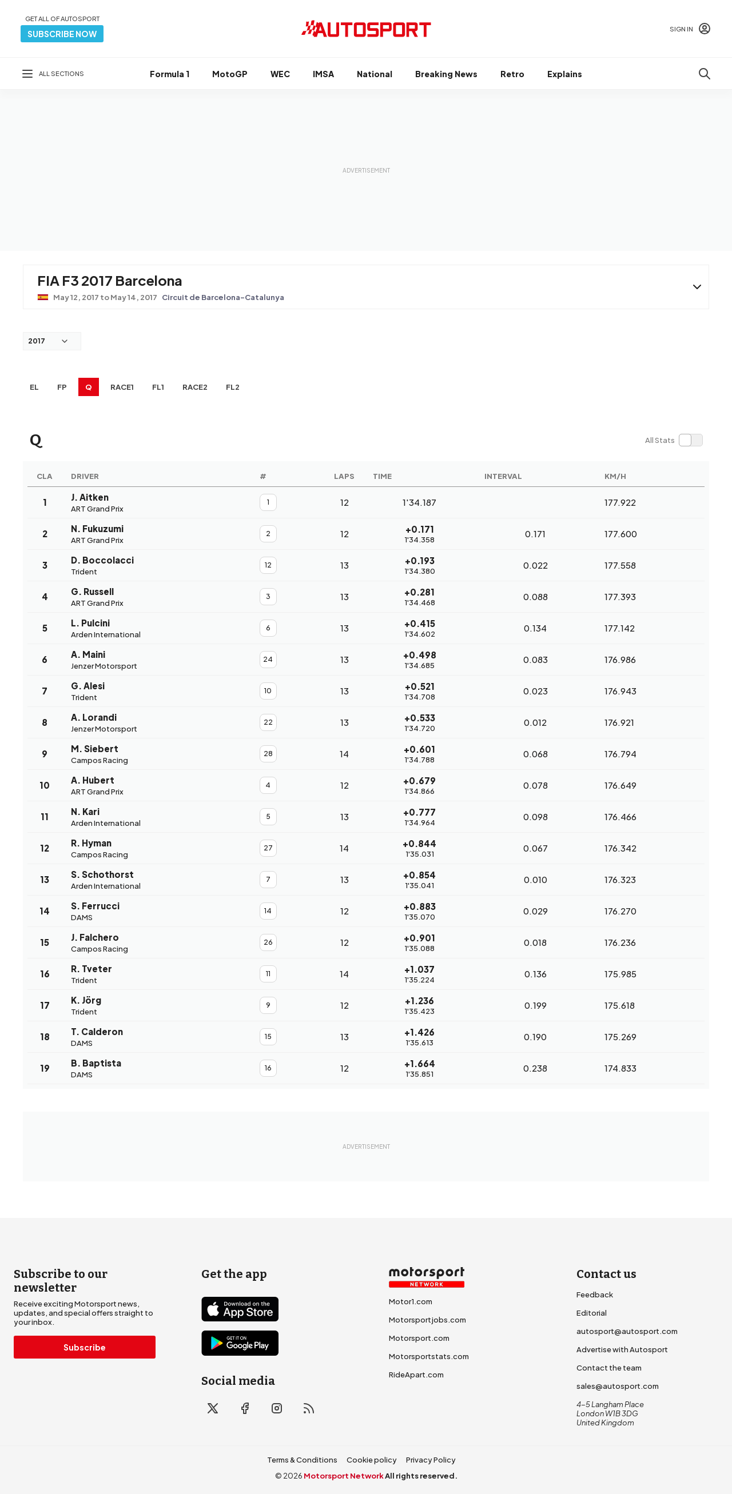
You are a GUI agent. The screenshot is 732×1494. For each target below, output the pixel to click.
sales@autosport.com (617, 1386)
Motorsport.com (419, 1338)
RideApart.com (416, 1374)
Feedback (594, 1294)
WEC (280, 74)
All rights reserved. (421, 1475)
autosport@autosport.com (627, 1331)
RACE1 (122, 387)
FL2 (233, 387)
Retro (512, 74)
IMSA (323, 74)
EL (34, 387)
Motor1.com (410, 1301)
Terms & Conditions (302, 1459)
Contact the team (609, 1367)
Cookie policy (372, 1459)
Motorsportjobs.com (427, 1319)
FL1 (158, 387)
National (374, 74)
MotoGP (230, 74)
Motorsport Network (344, 1475)
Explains (564, 74)
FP (62, 387)
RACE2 (195, 387)
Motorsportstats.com (429, 1356)
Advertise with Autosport (622, 1349)
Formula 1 (169, 74)
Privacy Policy (431, 1459)
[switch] (673, 440)
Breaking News (446, 74)
